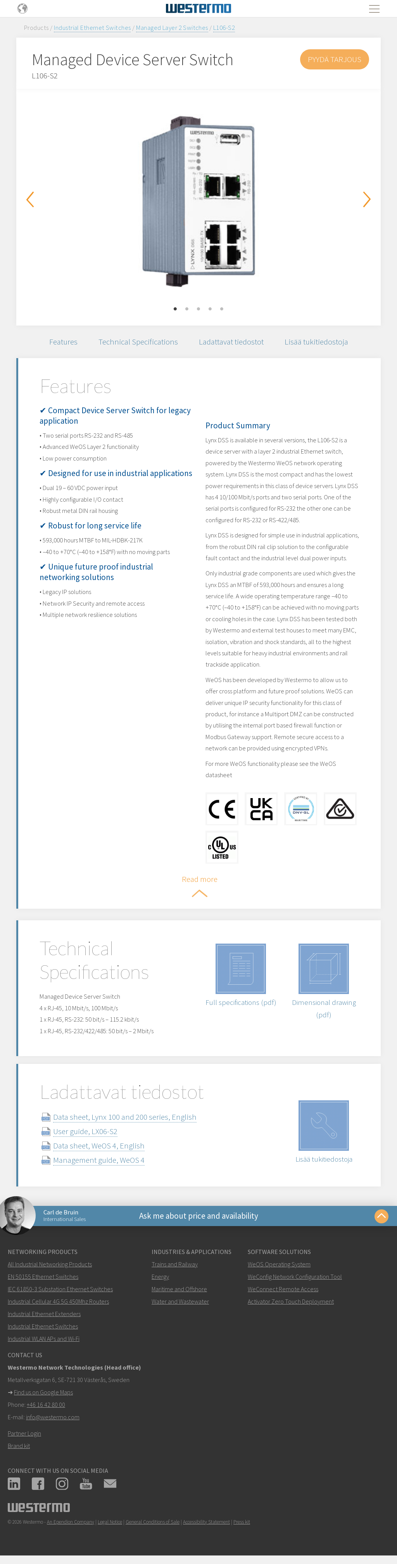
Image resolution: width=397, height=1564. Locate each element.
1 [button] (175, 309)
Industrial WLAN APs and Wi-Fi (43, 1338)
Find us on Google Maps (43, 1392)
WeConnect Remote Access (283, 1289)
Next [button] (367, 199)
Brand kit (19, 1446)
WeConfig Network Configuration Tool (295, 1276)
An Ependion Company (70, 1522)
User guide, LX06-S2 (85, 1131)
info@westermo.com (52, 1417)
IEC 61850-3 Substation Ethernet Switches (60, 1289)
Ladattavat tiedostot (231, 341)
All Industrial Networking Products (50, 1264)
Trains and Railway (175, 1264)
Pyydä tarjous (334, 59)
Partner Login (24, 1433)
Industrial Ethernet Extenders (44, 1314)
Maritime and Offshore (179, 1289)
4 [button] (210, 309)
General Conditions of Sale (153, 1522)
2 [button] (187, 309)
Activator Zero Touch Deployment (291, 1301)
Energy (160, 1276)
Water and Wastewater (180, 1301)
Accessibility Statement (206, 1522)
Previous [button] (30, 199)
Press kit (241, 1522)
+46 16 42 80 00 (46, 1404)
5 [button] (222, 309)
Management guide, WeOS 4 (99, 1160)
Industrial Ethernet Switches (92, 27)
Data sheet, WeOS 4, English (99, 1145)
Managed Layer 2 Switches (172, 27)
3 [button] (198, 309)
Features (63, 341)
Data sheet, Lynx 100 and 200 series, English (125, 1117)
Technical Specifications (138, 341)
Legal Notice (110, 1522)
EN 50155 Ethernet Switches (43, 1276)
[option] (198, 201)
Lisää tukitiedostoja (316, 341)
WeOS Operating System (279, 1264)
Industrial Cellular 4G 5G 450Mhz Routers (58, 1301)
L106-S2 (224, 27)
